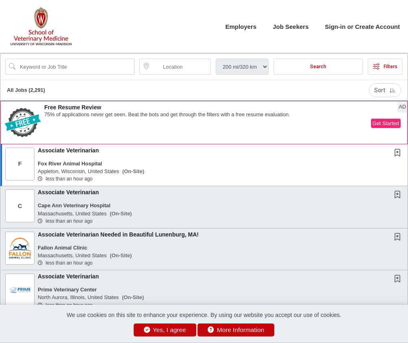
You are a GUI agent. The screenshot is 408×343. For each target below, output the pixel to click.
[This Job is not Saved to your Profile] (399, 154)
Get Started (386, 123)
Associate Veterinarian (68, 150)
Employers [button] (240, 26)
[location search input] (181, 67)
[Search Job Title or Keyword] (76, 67)
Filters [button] (385, 67)
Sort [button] (385, 90)
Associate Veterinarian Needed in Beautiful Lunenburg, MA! (118, 234)
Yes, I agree (165, 329)
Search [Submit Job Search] (318, 66)
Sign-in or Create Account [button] (362, 26)
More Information (236, 329)
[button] (204, 122)
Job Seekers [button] (290, 26)
